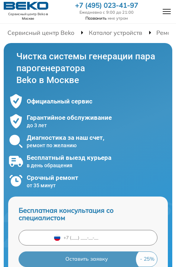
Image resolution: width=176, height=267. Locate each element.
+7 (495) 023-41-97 (106, 5)
